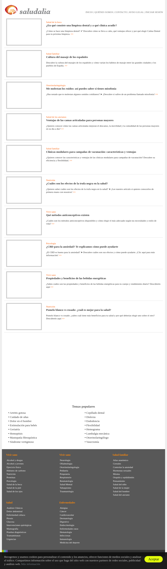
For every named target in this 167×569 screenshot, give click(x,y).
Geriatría (15, 429)
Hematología (66, 532)
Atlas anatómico (120, 460)
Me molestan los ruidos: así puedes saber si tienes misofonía (81, 88)
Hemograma (93, 429)
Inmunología (66, 539)
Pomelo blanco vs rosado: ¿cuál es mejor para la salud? (78, 309)
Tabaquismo (65, 487)
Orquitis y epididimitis (123, 477)
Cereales (117, 463)
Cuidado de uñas (19, 417)
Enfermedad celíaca (16, 515)
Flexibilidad (93, 425)
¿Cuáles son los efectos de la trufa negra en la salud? (77, 183)
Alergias (64, 508)
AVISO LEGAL (136, 12)
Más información (30, 564)
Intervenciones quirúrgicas (19, 525)
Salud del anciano (121, 494)
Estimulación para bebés (23, 425)
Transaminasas (13, 535)
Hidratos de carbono (16, 470)
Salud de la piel (14, 487)
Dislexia (90, 417)
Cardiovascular (67, 515)
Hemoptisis (16, 433)
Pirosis (10, 518)
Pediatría (64, 470)
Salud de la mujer (121, 487)
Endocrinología (67, 525)
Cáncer (63, 511)
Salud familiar (52, 53)
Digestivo (64, 521)
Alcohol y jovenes (15, 463)
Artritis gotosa (18, 412)
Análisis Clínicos (15, 508)
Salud (9, 502)
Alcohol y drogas (15, 460)
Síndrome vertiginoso (22, 441)
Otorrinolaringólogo (97, 437)
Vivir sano (51, 211)
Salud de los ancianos (56, 117)
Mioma (116, 474)
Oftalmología (66, 463)
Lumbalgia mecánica (97, 433)
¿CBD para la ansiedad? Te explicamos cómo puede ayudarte (82, 246)
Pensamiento (119, 481)
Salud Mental (66, 484)
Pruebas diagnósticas (16, 532)
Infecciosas (65, 535)
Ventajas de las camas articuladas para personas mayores (79, 120)
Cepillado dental (95, 412)
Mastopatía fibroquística (23, 437)
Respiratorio (65, 477)
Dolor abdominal (15, 511)
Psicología (51, 243)
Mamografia (12, 528)
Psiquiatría (65, 474)
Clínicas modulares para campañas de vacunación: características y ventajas (91, 151)
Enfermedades (67, 502)
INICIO (89, 12)
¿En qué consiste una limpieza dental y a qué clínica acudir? (81, 25)
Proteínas (11, 477)
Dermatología (66, 518)
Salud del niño (120, 484)
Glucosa (10, 521)
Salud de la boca (53, 22)
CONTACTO (121, 12)
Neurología (65, 460)
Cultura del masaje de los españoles (67, 57)
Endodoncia (92, 421)
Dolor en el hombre (20, 421)
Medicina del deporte (69, 542)
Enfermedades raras (69, 528)
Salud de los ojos (15, 491)
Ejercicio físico (14, 467)
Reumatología (66, 481)
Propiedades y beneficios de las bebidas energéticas (76, 278)
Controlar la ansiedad (123, 467)
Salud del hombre (121, 491)
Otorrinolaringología (55, 85)
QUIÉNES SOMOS (104, 12)
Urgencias (11, 539)
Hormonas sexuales (122, 470)
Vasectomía (92, 441)
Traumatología (66, 491)
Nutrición (50, 180)
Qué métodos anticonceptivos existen (67, 215)
